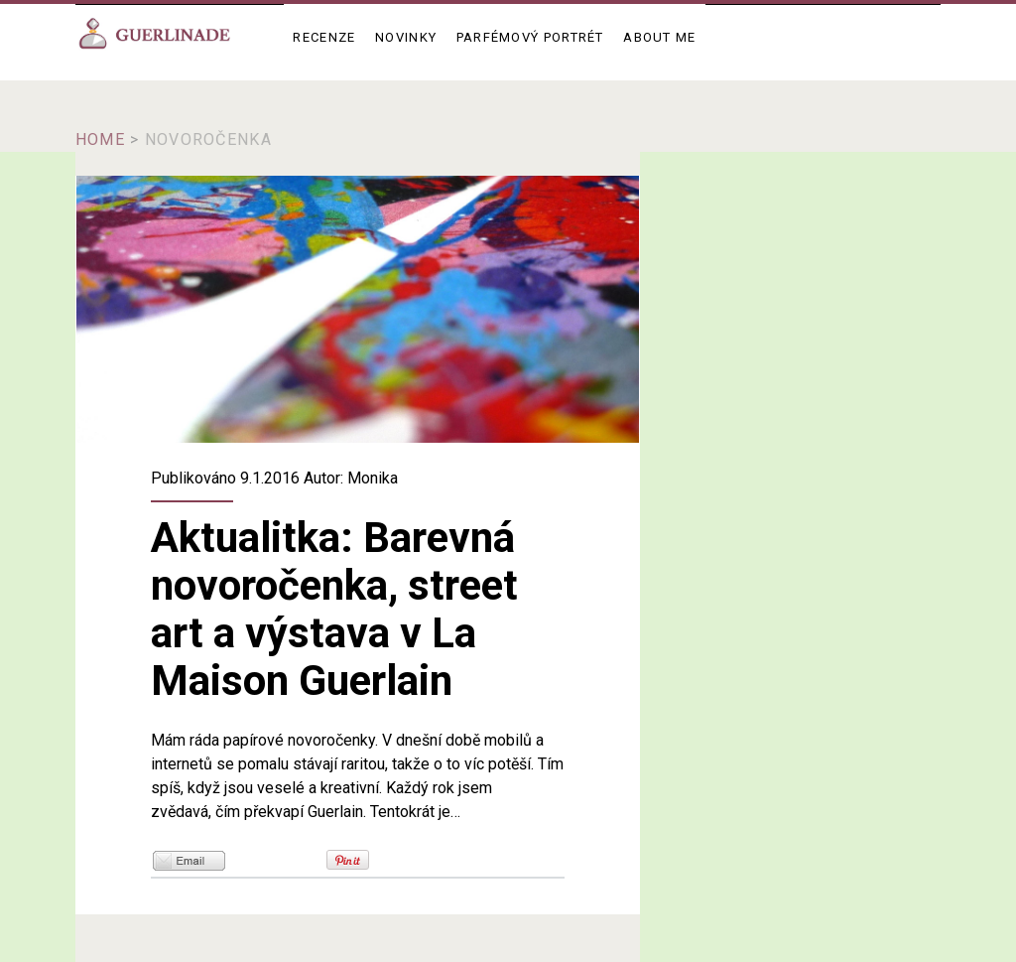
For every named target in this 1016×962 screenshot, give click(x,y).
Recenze (324, 37)
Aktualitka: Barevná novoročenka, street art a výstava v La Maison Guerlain (357, 309)
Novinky (406, 37)
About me (659, 37)
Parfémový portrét (530, 37)
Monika (372, 478)
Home (100, 139)
